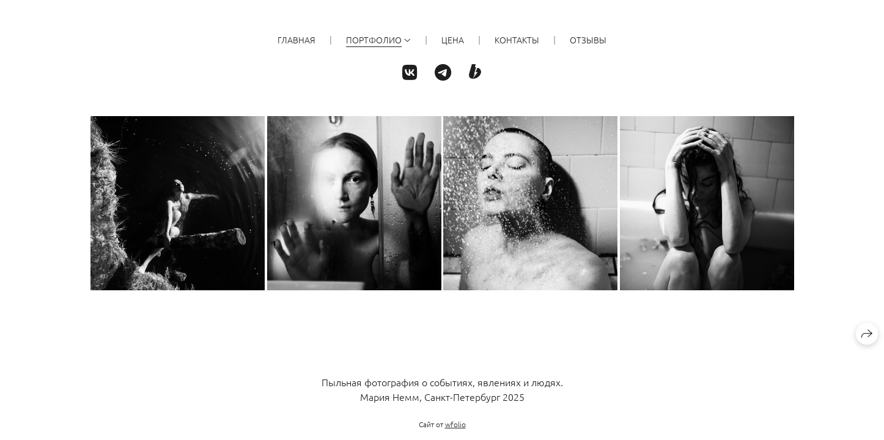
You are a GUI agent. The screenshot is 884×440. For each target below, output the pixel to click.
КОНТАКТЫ (517, 40)
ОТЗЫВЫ (588, 40)
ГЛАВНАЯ (296, 40)
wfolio (455, 424)
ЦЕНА (452, 40)
